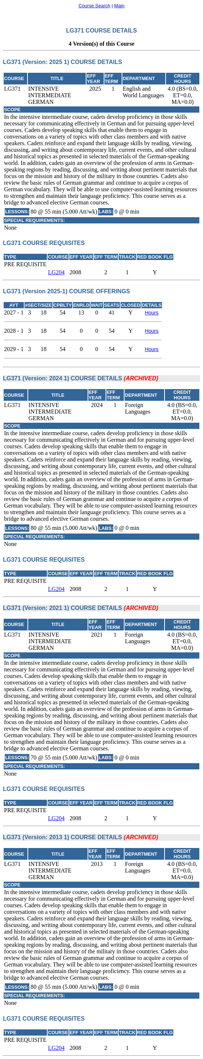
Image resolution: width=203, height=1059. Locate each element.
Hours (151, 313)
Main (119, 5)
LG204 (56, 272)
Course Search (94, 5)
